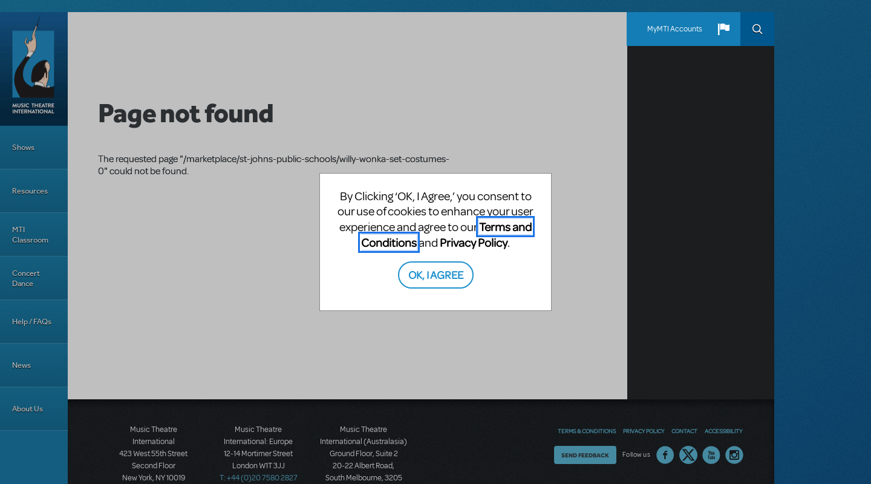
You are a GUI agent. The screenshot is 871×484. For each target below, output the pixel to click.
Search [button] (757, 29)
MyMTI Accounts (674, 29)
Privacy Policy (473, 242)
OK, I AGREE (435, 274)
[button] (723, 29)
